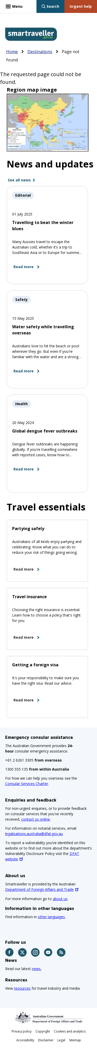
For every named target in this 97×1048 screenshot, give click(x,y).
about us (60, 898)
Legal (61, 1040)
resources (22, 988)
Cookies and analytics (70, 1031)
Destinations (39, 51)
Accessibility (25, 1040)
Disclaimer (46, 1040)
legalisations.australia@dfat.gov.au (34, 833)
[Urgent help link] (80, 6)
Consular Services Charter (26, 783)
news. (36, 968)
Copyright (42, 1031)
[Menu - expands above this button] (14, 6)
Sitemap (75, 1040)
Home (12, 51)
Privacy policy (22, 1031)
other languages (51, 916)
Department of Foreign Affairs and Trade (39, 889)
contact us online (35, 819)
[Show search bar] (50, 6)
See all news (19, 180)
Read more (23, 266)
